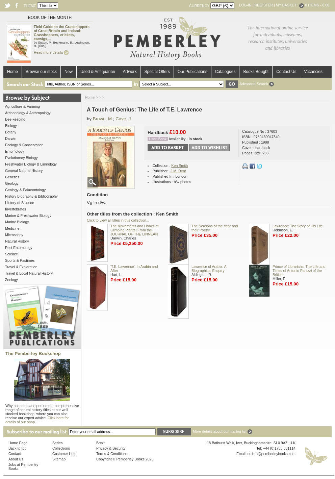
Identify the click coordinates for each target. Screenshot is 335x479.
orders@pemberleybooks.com (271, 454)
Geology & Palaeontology (25, 190)
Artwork (130, 71)
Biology (11, 126)
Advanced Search (256, 84)
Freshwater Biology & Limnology (31, 164)
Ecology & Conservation (24, 145)
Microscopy (14, 235)
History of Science (19, 203)
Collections (61, 448)
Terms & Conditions (111, 454)
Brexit (100, 443)
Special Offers (157, 71)
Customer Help (64, 454)
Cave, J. (123, 118)
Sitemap (59, 459)
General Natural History (24, 171)
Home (12, 71)
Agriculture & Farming (22, 106)
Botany (10, 132)
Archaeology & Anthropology (27, 113)
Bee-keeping (15, 119)
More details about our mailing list (222, 431)
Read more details (51, 52)
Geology (12, 183)
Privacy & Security (110, 448)
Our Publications (192, 71)
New (69, 71)
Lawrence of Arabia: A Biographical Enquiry (208, 268)
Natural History (17, 241)
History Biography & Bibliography (31, 196)
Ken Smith (179, 165)
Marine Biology (17, 222)
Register (264, 5)
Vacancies (313, 71)
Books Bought (255, 71)
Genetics (12, 177)
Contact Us (286, 71)
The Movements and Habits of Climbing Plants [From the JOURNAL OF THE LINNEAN (134, 230)
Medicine (12, 228)
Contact (14, 454)
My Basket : (290, 5)
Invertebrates (15, 209)
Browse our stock (41, 71)
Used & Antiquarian (97, 71)
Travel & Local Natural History (29, 273)
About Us (15, 459)
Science (11, 254)
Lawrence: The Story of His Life (298, 226)
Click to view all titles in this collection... (118, 220)
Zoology (11, 280)
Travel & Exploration (21, 267)
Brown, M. (103, 118)
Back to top (17, 448)
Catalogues (225, 71)
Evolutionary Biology (21, 158)
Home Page (17, 443)
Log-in (245, 5)
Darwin (10, 138)
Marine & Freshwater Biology (28, 215)
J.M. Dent (178, 171)
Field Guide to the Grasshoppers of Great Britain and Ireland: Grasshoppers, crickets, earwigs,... (61, 33)
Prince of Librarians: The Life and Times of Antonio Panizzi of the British (299, 270)
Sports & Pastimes (20, 260)
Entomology (14, 151)
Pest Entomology (18, 248)
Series (57, 443)
